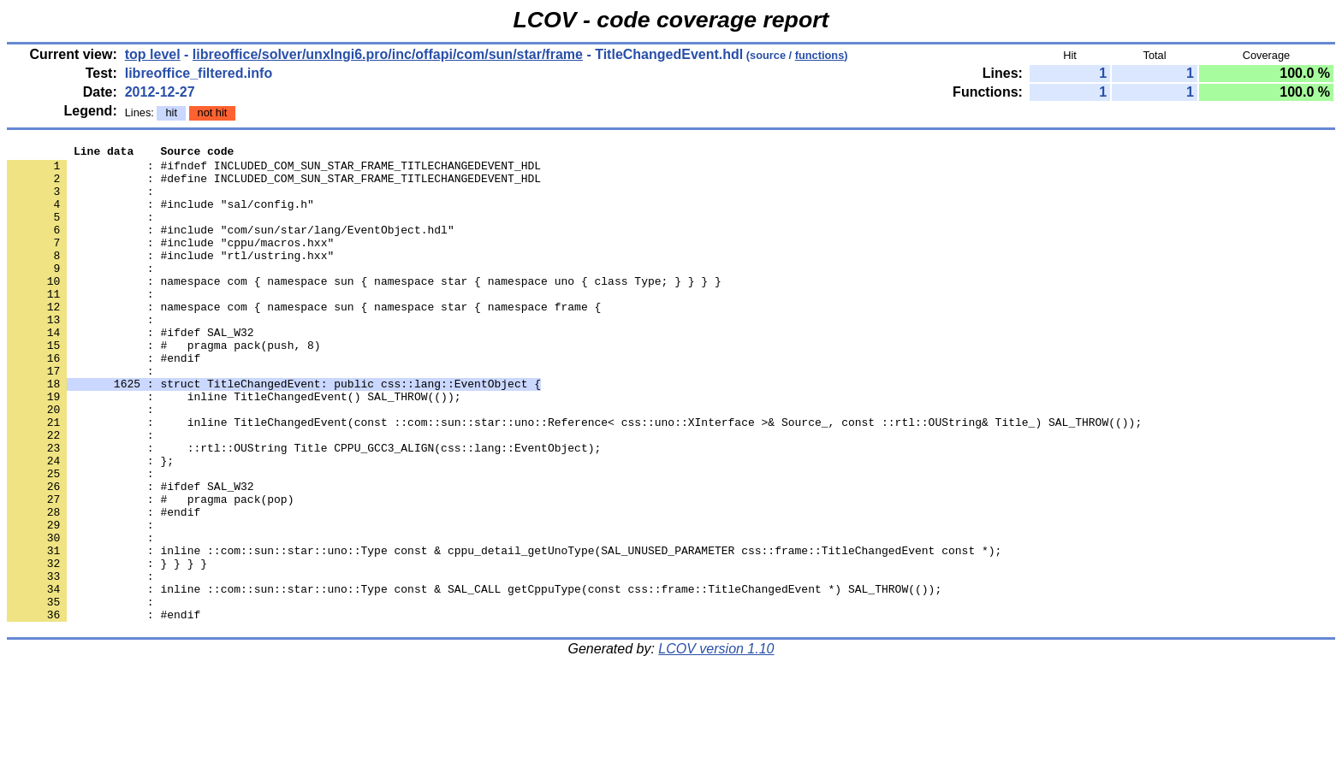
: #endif (103, 401)
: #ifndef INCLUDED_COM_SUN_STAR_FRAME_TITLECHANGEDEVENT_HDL (274, 170)
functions (820, 55)
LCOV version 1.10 (716, 743)
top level (153, 54)
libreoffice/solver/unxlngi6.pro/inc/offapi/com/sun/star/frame (388, 54)
